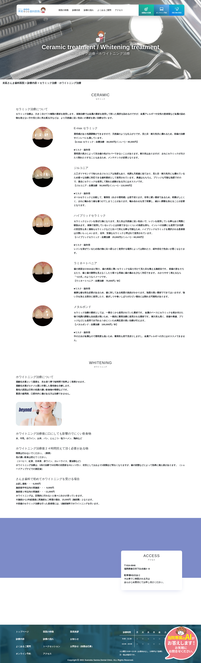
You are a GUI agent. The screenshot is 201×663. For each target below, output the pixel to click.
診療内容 (20, 639)
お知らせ (74, 639)
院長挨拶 (74, 631)
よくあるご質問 (23, 646)
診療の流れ (48, 639)
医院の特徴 (48, 631)
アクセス (47, 653)
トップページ (22, 631)
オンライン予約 (23, 653)
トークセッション (51, 646)
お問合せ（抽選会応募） (82, 646)
